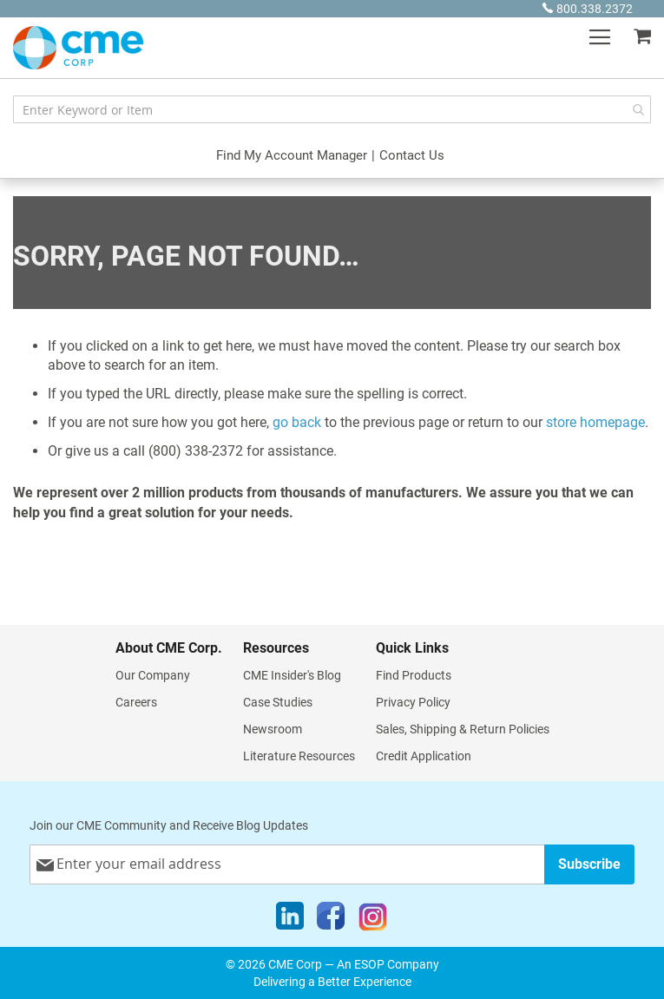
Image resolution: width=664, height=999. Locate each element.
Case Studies (277, 702)
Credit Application (423, 756)
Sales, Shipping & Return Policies (462, 729)
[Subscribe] (589, 864)
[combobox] (332, 109)
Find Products (413, 675)
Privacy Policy (413, 702)
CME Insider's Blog (292, 675)
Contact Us (411, 155)
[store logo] (78, 47)
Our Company (152, 675)
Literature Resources (299, 756)
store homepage (595, 422)
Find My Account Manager (291, 155)
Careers (136, 702)
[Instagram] (373, 920)
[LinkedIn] (290, 920)
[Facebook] (331, 920)
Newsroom (272, 729)
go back (297, 422)
